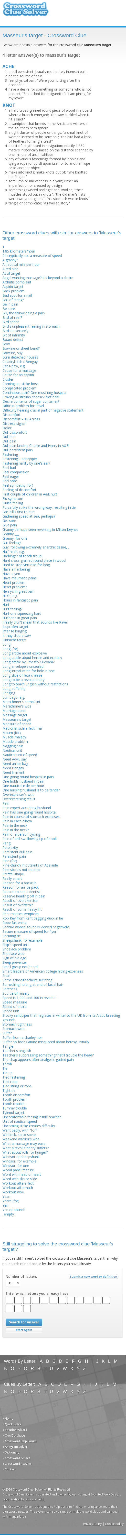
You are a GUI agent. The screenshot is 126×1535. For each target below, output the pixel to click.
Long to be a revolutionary (23, 679)
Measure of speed (16, 723)
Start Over (24, 1330)
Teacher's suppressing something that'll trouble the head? (48, 1055)
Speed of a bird (14, 1006)
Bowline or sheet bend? (21, 348)
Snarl (6, 975)
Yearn (6, 1196)
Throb (7, 1064)
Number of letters (21, 1276)
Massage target (14, 715)
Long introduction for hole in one (28, 670)
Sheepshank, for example (22, 940)
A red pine (10, 269)
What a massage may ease (23, 1143)
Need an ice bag (15, 763)
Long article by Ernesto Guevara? (28, 662)
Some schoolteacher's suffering (27, 980)
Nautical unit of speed (19, 754)
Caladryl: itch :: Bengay (20, 361)
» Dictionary (10, 1452)
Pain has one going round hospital (29, 812)
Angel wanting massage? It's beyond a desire (37, 277)
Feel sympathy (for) (17, 485)
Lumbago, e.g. (13, 697)
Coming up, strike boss (20, 383)
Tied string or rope (17, 1086)
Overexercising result (18, 799)
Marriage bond (14, 710)
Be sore (8, 308)
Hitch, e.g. (10, 595)
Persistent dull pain (17, 852)
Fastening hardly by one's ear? (26, 463)
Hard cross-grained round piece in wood (34, 560)
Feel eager (10, 476)
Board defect (12, 339)
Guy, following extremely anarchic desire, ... (36, 547)
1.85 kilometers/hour (18, 251)
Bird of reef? (12, 317)
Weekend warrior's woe (21, 1139)
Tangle (7, 1046)
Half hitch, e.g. (13, 551)
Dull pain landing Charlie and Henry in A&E (35, 445)
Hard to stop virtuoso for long (26, 564)
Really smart (12, 878)
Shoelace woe (13, 953)
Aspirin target (12, 286)
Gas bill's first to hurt (18, 511)
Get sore (9, 520)
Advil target (11, 273)
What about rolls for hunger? (25, 1152)
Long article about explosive (24, 653)
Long (6, 644)
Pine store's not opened (21, 869)
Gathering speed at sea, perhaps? (28, 516)
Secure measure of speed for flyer (29, 931)
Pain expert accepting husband (26, 807)
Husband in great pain (19, 617)
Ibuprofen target (15, 626)
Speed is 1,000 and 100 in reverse (28, 997)
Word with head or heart (21, 1174)
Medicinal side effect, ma (22, 728)
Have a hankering (16, 569)
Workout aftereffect (18, 1183)
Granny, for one (14, 538)
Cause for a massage (19, 370)
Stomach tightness (17, 1024)
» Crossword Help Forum (19, 1441)
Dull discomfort (14, 432)
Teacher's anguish (16, 1050)
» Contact (9, 1469)
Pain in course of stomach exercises (31, 816)
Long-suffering (13, 688)
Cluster (7, 379)
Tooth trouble (13, 1103)
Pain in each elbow (17, 821)
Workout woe (13, 1192)
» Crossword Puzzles (17, 1464)
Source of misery (15, 993)
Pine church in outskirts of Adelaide (30, 865)
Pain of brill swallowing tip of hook (29, 838)
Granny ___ (10, 534)
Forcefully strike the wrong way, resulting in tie (39, 507)
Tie (4, 1068)
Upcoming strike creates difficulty (28, 1125)
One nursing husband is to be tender (31, 790)
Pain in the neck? (15, 830)
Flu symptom (12, 498)
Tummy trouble (14, 1108)
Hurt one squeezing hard (21, 613)
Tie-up (7, 1072)
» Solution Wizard (14, 1430)
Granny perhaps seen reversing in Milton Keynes (40, 529)
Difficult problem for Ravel (23, 405)
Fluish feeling (12, 503)
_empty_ (8, 1214)
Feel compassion (15, 472)
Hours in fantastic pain (20, 600)
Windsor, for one (15, 1165)
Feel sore (9, 481)
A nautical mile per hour (21, 264)
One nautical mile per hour (23, 785)
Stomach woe (13, 1028)
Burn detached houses (20, 357)
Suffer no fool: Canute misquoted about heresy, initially (45, 1042)
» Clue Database (13, 1435)
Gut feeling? (11, 542)
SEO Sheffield (34, 1499)
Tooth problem (14, 1099)
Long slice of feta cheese (22, 675)
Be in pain (10, 304)
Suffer (7, 1033)
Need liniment (13, 772)
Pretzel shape (13, 874)
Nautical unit (12, 750)
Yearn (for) (10, 1201)
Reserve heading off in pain (23, 896)
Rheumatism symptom (20, 913)
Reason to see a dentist (21, 891)
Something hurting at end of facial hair (32, 984)
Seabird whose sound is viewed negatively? (36, 927)
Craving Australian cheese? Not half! (30, 397)
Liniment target (14, 640)
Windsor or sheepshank (21, 1156)
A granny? (10, 260)
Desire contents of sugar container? (30, 401)
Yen (5, 1205)
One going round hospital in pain (28, 776)
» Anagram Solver (14, 1447)
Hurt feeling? (12, 609)
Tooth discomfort (16, 1095)
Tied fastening (13, 1077)
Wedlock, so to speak (19, 1134)
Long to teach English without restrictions (35, 684)
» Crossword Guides (16, 1458)
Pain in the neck (14, 825)
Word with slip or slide (19, 1178)
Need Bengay (13, 768)
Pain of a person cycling (21, 834)
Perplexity (10, 847)
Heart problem (13, 582)
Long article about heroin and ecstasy (32, 657)
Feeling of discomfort (19, 489)
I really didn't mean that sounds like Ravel (35, 622)
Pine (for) (9, 860)
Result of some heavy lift (22, 909)
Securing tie (11, 936)
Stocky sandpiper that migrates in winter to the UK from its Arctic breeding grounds (61, 1017)
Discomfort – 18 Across (21, 419)
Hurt (5, 604)
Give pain (9, 525)
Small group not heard (20, 966)
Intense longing (14, 631)
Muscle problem (15, 741)
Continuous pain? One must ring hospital (34, 392)
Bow (6, 344)
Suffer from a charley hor (22, 1037)
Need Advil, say (14, 759)
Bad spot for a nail (17, 295)
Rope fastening (14, 922)
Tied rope (10, 1081)
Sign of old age (14, 958)
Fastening (10, 454)
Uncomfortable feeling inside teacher (31, 1117)
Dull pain (9, 441)
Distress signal (13, 423)
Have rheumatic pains (19, 578)
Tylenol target (13, 1112)
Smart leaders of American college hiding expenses (42, 971)
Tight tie (8, 1090)
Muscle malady (14, 737)
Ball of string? (13, 299)
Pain (5, 803)
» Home (7, 1418)
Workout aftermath (17, 1187)
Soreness (9, 989)
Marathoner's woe (17, 706)
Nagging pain (12, 746)
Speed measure (14, 1002)
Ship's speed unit (15, 944)
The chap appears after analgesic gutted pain (38, 1059)
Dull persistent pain (17, 450)
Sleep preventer (14, 962)
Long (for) (10, 648)
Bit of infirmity (13, 335)
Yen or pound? (13, 1209)
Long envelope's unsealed (22, 666)
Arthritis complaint (16, 282)
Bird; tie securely (15, 330)
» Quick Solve (11, 1424)
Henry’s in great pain (18, 591)
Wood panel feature (18, 1170)
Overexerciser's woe (18, 794)
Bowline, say (12, 352)
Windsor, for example (19, 1161)
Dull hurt (9, 436)
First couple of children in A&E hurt (29, 494)
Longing (8, 693)
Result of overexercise (20, 900)
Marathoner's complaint (21, 701)
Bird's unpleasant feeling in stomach (31, 326)
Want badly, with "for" (19, 1130)
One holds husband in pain (23, 781)
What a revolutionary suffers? (25, 1148)
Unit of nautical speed (19, 1121)
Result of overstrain (17, 905)
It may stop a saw (16, 635)
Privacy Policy (92, 1524)
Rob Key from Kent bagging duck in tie (32, 918)
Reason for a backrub (19, 883)
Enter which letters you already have (37, 1293)
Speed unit (10, 1011)
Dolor (6, 428)
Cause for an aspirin (18, 375)
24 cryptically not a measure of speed (32, 255)
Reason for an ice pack (20, 887)
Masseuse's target (17, 719)
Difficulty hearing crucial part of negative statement (43, 410)
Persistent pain (14, 856)
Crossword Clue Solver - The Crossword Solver (25, 11)
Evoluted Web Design (105, 1494)
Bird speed (10, 322)
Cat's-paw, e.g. (13, 366)
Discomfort (11, 414)
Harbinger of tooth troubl (22, 556)
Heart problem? (14, 587)
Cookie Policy (114, 1524)
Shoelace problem (16, 949)
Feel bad (9, 467)
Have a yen (11, 573)
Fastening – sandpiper (19, 458)
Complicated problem (19, 388)
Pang (6, 843)
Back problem (13, 291)
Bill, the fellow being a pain (23, 313)
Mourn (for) (11, 732)
